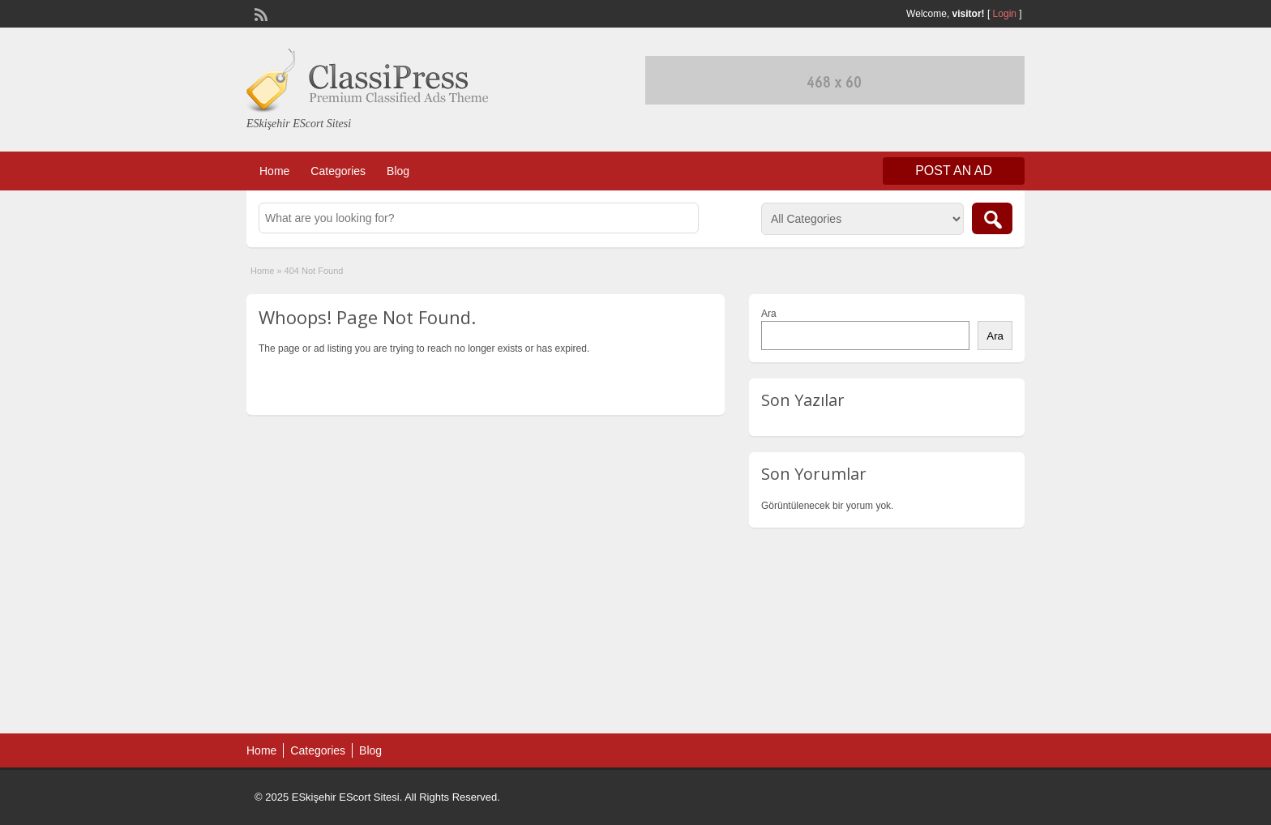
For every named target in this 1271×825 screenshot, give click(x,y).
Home (274, 171)
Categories (338, 171)
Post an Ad (953, 170)
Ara (769, 313)
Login (1004, 13)
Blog (398, 171)
